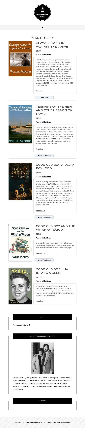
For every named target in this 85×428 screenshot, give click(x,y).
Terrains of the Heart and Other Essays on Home (55, 110)
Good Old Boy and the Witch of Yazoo (55, 228)
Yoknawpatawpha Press (42, 12)
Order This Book (44, 156)
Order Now (44, 97)
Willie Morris (46, 55)
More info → (40, 91)
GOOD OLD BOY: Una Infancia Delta (52, 271)
